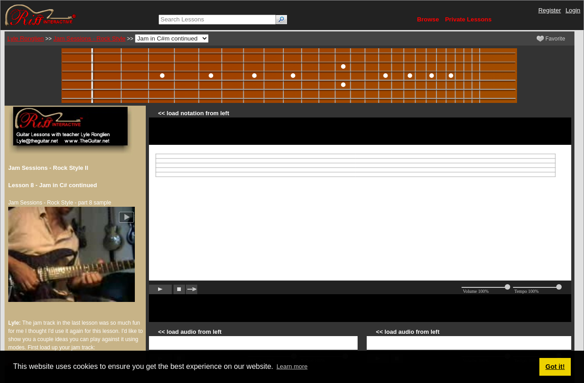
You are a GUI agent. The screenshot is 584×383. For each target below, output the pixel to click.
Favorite (551, 39)
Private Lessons (468, 19)
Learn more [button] (292, 366)
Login (572, 10)
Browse (428, 19)
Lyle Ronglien (25, 38)
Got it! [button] (554, 366)
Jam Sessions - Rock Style (89, 38)
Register (549, 10)
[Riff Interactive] (40, 14)
